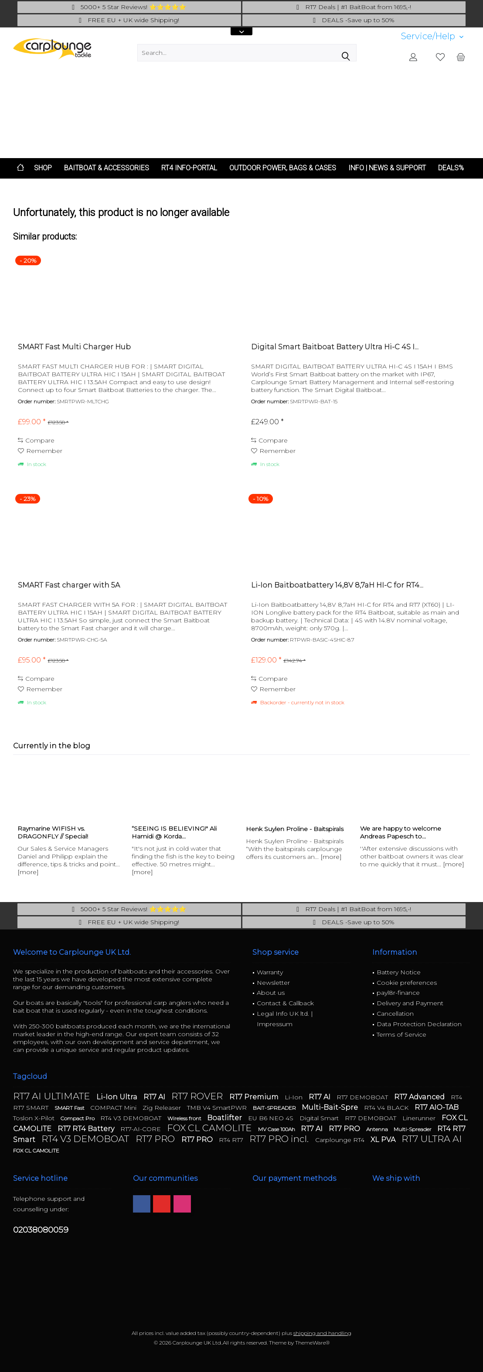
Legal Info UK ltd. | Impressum (285, 1019)
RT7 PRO (345, 1129)
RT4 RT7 (232, 1140)
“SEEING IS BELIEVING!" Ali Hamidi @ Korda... (174, 832)
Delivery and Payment (410, 1003)
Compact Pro (78, 1118)
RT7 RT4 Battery (87, 1129)
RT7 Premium (254, 1097)
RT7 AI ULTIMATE (52, 1096)
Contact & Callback (285, 1003)
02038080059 (40, 1230)
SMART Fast (70, 1108)
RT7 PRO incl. (280, 1138)
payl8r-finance (398, 993)
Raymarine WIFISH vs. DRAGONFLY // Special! (52, 832)
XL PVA (384, 1139)
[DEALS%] (451, 168)
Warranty (270, 972)
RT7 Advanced (420, 1097)
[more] (28, 872)
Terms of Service (401, 1034)
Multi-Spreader (413, 1129)
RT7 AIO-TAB (437, 1107)
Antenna (377, 1129)
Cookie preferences (407, 983)
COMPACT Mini (114, 1108)
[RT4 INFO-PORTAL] (189, 168)
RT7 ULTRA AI (431, 1138)
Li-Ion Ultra (117, 1097)
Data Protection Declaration (419, 1024)
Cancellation (395, 1013)
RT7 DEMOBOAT (363, 1097)
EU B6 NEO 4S (271, 1118)
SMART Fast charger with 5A (69, 585)
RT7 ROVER (198, 1096)
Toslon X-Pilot (34, 1118)
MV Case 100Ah (277, 1129)
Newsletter (273, 983)
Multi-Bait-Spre (331, 1107)
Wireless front (185, 1118)
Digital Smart (319, 1118)
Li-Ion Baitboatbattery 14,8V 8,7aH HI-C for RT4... (337, 585)
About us (271, 993)
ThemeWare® (312, 1342)
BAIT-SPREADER (275, 1108)
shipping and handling (322, 1333)
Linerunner (419, 1118)
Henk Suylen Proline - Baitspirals (295, 829)
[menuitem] (432, 36)
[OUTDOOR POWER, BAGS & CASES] (282, 168)
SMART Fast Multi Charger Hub (74, 347)
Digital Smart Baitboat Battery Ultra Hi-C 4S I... (334, 347)
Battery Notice (399, 972)
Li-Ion (294, 1097)
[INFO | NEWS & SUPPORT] (387, 168)
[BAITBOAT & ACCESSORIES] (106, 168)
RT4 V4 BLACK (387, 1108)
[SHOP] (43, 168)
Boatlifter (225, 1118)
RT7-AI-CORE (141, 1129)
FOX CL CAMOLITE (210, 1127)
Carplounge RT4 (340, 1140)
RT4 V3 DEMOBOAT (131, 1118)
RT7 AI (155, 1097)
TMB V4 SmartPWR (217, 1108)
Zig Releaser (163, 1108)
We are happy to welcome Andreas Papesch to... (400, 832)
